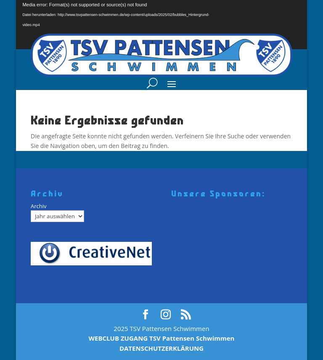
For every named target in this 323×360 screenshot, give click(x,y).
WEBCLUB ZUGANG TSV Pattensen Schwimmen (162, 338)
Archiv (39, 206)
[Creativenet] (94, 253)
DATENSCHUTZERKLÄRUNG (161, 348)
